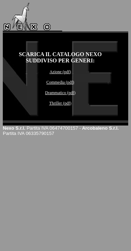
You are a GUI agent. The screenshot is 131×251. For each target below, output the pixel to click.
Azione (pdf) (60, 71)
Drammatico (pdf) (60, 92)
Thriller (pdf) (60, 103)
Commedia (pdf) (60, 82)
